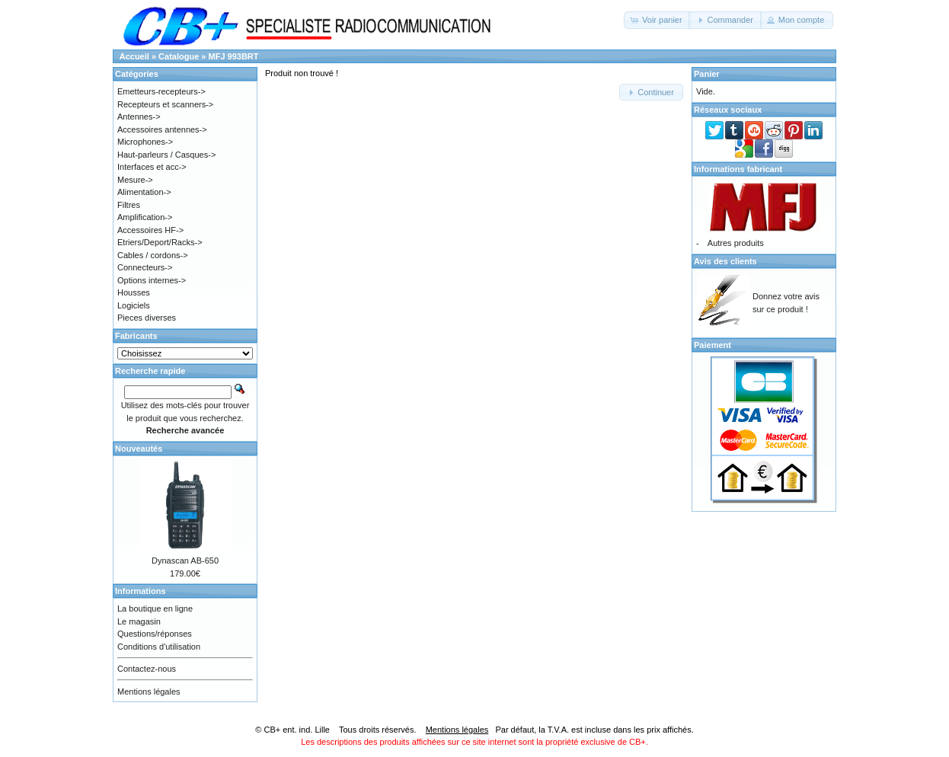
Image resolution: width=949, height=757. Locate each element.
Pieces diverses (146, 317)
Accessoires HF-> (150, 230)
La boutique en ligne (155, 608)
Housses (133, 292)
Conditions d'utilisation (158, 646)
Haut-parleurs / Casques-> (166, 154)
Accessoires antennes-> (162, 129)
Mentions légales (149, 691)
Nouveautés (138, 448)
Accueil (134, 56)
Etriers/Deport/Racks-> (160, 242)
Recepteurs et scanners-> (165, 104)
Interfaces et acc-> (152, 166)
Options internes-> (151, 280)
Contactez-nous (146, 668)
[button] (658, 20)
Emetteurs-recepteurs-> (161, 91)
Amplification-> (144, 217)
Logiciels (133, 305)
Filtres (128, 204)
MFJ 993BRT (234, 56)
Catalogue (178, 56)
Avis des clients (725, 261)
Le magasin (139, 621)
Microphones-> (145, 141)
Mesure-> (135, 179)
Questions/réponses (154, 633)
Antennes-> (139, 116)
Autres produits (736, 243)
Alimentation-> (144, 191)
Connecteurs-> (144, 267)
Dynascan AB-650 (185, 560)
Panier (707, 73)
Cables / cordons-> (152, 255)
